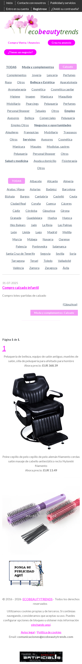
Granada (15, 218)
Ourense (64, 239)
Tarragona (18, 260)
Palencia (21, 246)
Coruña (36, 203)
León (14, 232)
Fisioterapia (69, 161)
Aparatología (68, 82)
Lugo (38, 232)
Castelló (58, 196)
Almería (68, 181)
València (18, 268)
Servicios (29, 139)
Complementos (16, 75)
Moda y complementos (38, 67)
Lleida (26, 232)
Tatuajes (40, 110)
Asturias (35, 189)
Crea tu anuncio (61, 42)
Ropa (8, 82)
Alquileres (11, 132)
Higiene (15, 96)
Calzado (68, 66)
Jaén (34, 225)
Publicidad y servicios (63, 3)
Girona (65, 210)
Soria (73, 253)
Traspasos (70, 132)
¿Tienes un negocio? (20, 52)
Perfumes (69, 75)
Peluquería (51, 103)
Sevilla (60, 253)
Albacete (36, 181)
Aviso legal (28, 632)
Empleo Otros (20, 125)
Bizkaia (10, 196)
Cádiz (16, 210)
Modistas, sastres (58, 146)
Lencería (52, 75)
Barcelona (68, 189)
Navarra (48, 239)
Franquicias (31, 132)
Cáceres (66, 203)
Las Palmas (65, 225)
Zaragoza (51, 268)
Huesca (67, 218)
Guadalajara (34, 218)
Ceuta (73, 196)
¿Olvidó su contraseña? (65, 9)
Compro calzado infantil (20, 288)
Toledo (48, 260)
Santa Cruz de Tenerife (20, 253)
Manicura (47, 96)
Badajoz (51, 189)
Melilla (66, 232)
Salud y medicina (16, 161)
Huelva (52, 218)
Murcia (17, 239)
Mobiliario (13, 103)
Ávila (66, 268)
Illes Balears (18, 225)
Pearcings (32, 103)
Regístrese (40, 9)
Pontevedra (39, 246)
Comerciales (48, 118)
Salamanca (59, 246)
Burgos (24, 196)
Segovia (45, 253)
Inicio (9, 3)
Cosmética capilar (62, 89)
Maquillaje (65, 96)
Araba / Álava (15, 189)
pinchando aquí (40, 624)
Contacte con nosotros (31, 3)
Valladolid (64, 260)
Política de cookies (49, 632)
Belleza (29, 118)
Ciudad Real (18, 203)
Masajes (35, 146)
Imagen (30, 96)
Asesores (13, 118)
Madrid (52, 232)
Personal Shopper (18, 110)
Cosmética (38, 89)
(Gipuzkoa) (70, 304)
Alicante (52, 181)
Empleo (70, 110)
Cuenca (51, 203)
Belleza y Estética (42, 82)
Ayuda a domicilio (45, 161)
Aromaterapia (17, 89)
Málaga (32, 239)
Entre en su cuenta (17, 9)
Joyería (36, 75)
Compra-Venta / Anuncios (24, 42)
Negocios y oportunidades (52, 125)
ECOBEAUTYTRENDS (38, 599)
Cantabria (41, 196)
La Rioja (47, 225)
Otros (21, 82)
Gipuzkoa (49, 210)
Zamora (34, 268)
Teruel (34, 260)
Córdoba (31, 210)
